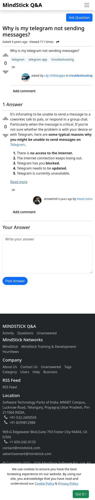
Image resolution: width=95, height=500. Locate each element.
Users (24, 372)
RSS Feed (10, 387)
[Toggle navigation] (86, 5)
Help (36, 372)
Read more (18, 181)
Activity (8, 333)
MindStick (10, 346)
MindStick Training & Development (48, 346)
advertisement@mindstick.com (27, 453)
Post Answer (15, 281)
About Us (10, 366)
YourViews (11, 351)
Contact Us (28, 366)
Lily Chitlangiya (54, 75)
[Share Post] (57, 42)
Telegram (17, 144)
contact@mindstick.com (21, 448)
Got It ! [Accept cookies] (80, 494)
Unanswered (47, 333)
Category (10, 372)
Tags (67, 366)
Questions (25, 333)
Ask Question (79, 17)
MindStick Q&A (22, 4)
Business (50, 372)
